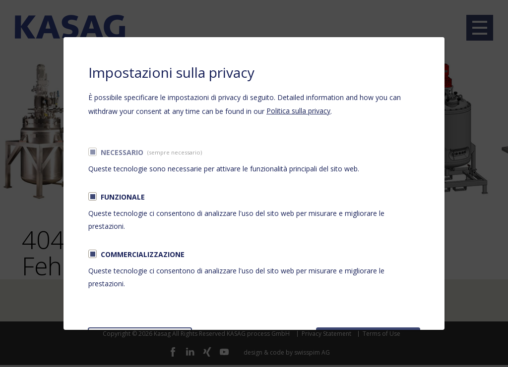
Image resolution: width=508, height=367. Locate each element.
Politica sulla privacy (298, 110)
